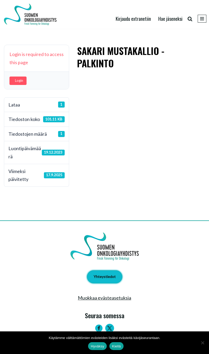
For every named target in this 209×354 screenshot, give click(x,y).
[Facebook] (99, 328)
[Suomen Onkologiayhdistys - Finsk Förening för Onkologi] (31, 14)
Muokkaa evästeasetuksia (104, 298)
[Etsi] (189, 18)
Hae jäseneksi (170, 18)
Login (19, 80)
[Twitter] (109, 328)
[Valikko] (202, 19)
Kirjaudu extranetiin (133, 18)
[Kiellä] (202, 342)
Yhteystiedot (105, 276)
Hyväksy (97, 346)
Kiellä (116, 346)
